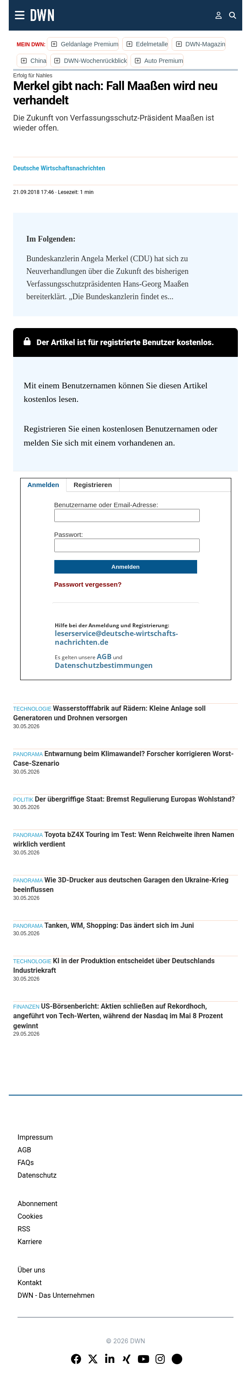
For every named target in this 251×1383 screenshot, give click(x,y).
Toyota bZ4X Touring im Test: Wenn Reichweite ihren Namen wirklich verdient (123, 839)
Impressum (35, 1137)
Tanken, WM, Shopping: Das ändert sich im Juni (119, 925)
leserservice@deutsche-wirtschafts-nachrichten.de (116, 638)
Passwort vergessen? (88, 584)
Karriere (30, 1242)
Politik (23, 800)
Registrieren (93, 484)
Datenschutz (37, 1175)
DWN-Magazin (205, 44)
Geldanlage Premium (90, 44)
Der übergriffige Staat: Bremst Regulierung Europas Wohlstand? (135, 799)
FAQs (26, 1162)
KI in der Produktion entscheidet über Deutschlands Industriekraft (114, 966)
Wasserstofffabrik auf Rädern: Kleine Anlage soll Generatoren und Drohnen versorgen (109, 713)
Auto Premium (164, 60)
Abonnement (37, 1204)
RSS (24, 1229)
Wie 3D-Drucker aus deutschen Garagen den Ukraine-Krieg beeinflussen (121, 885)
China (39, 60)
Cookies (30, 1216)
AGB (104, 656)
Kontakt (30, 1283)
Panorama (28, 754)
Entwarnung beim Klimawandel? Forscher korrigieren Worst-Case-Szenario (123, 759)
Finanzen (26, 1007)
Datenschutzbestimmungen (104, 665)
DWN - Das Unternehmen (56, 1295)
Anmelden (44, 484)
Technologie (32, 709)
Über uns (31, 1270)
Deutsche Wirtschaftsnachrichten (59, 168)
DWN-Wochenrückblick (95, 60)
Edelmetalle (152, 44)
